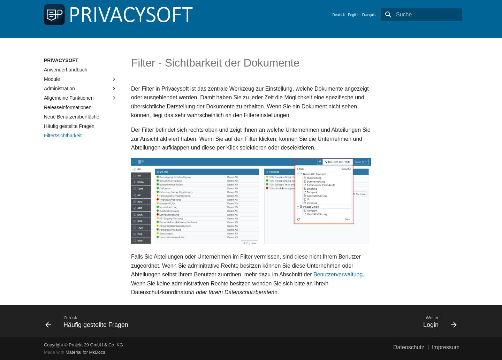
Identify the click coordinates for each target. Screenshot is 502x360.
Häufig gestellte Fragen (69, 126)
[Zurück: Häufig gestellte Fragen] (145, 321)
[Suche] (421, 14)
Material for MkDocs (85, 352)
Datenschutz (408, 347)
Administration (80, 88)
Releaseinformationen (67, 107)
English (353, 15)
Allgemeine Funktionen (80, 98)
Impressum (445, 347)
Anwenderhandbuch (66, 69)
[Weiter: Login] (356, 321)
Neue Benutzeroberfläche (71, 117)
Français (368, 15)
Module (80, 79)
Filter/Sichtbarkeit (63, 135)
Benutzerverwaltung (338, 274)
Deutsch (339, 15)
